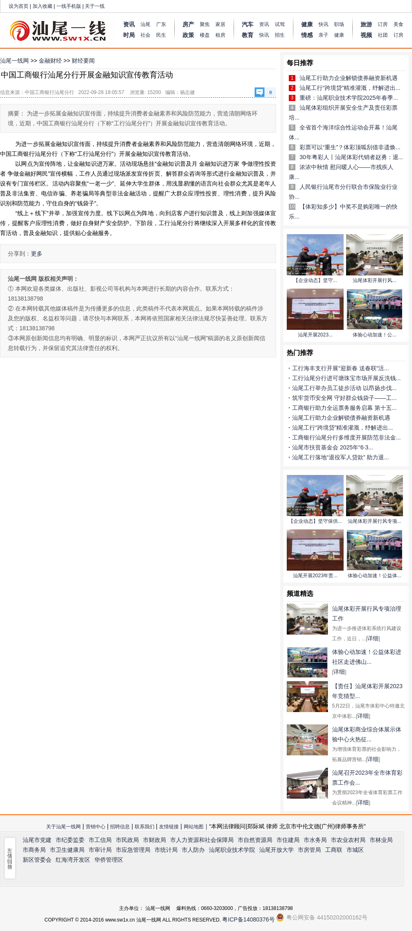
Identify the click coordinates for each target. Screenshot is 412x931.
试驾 (280, 24)
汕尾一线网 (14, 60)
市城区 (355, 849)
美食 (398, 24)
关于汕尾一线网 (63, 827)
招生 (280, 35)
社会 (145, 35)
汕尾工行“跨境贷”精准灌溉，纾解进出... (350, 88)
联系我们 (144, 827)
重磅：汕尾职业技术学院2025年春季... (349, 97)
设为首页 (18, 6)
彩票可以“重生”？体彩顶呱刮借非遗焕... (350, 147)
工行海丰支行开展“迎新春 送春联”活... (340, 368)
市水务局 (315, 840)
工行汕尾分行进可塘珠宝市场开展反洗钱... (346, 378)
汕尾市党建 (37, 840)
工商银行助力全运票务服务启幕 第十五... (344, 407)
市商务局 (34, 849)
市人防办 (193, 849)
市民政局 (127, 840)
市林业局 (381, 840)
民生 (161, 35)
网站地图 (194, 827)
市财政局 (154, 840)
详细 (373, 638)
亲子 (323, 35)
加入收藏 (42, 6)
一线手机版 (68, 6)
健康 (339, 35)
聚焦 (205, 24)
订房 (383, 24)
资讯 (264, 24)
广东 (161, 24)
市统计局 (166, 849)
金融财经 (50, 60)
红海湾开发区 (73, 859)
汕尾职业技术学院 (232, 849)
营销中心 (95, 827)
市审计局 (100, 849)
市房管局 (309, 849)
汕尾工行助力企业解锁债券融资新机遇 (349, 78)
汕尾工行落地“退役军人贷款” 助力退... (340, 457)
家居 (220, 24)
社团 (383, 35)
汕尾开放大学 (276, 849)
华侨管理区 (108, 859)
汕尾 (145, 24)
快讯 (264, 35)
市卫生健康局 (67, 849)
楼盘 (205, 35)
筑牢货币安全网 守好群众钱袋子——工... (344, 398)
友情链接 (169, 827)
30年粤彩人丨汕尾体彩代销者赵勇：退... (351, 157)
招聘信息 (120, 827)
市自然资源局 (255, 840)
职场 (339, 24)
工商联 (333, 849)
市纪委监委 (70, 840)
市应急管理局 (133, 849)
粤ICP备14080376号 (248, 919)
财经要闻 (83, 60)
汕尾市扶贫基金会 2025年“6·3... (332, 447)
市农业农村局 (348, 840)
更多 (36, 253)
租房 (220, 35)
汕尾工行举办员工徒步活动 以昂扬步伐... (344, 388)
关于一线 (95, 6)
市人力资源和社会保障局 (202, 840)
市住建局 (288, 840)
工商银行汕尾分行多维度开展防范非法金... (346, 437)
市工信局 (100, 840)
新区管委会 (37, 859)
